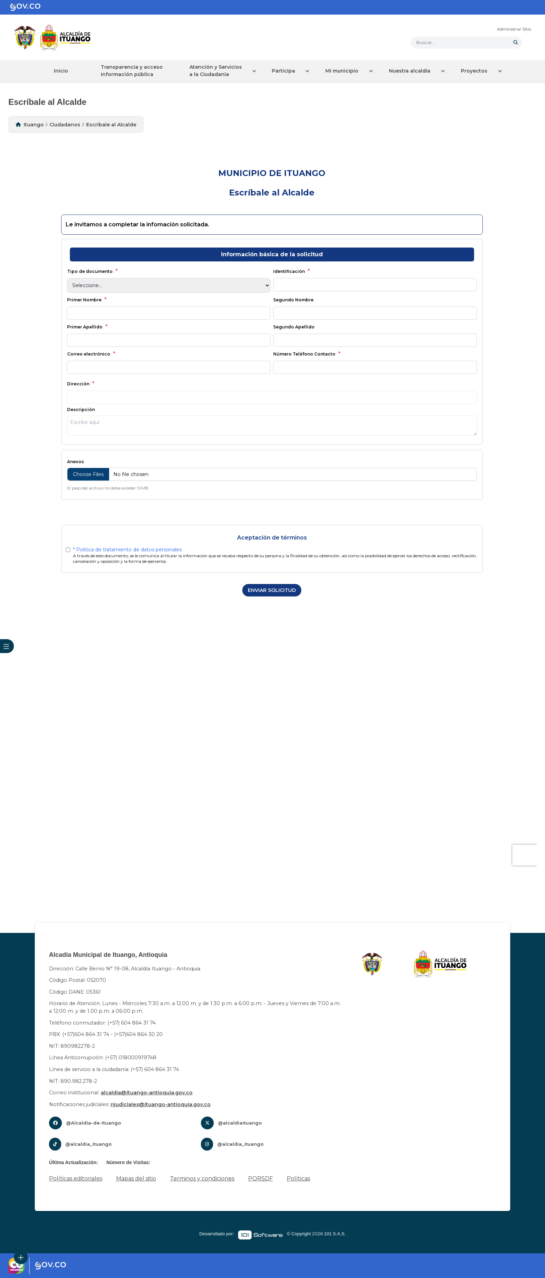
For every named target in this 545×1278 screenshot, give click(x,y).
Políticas (298, 1178)
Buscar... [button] (425, 42)
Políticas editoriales (75, 1178)
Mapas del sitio (136, 1178)
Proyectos (476, 71)
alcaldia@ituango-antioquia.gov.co (147, 1092)
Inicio (61, 71)
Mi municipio (344, 71)
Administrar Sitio (514, 29)
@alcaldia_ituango (88, 1144)
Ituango (34, 124)
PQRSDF (260, 1178)
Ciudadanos (64, 124)
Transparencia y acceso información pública (134, 70)
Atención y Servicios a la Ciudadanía (219, 70)
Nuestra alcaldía (412, 71)
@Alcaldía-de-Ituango (93, 1123)
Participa (287, 71)
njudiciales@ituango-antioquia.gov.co (161, 1104)
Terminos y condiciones (202, 1178)
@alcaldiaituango (240, 1123)
